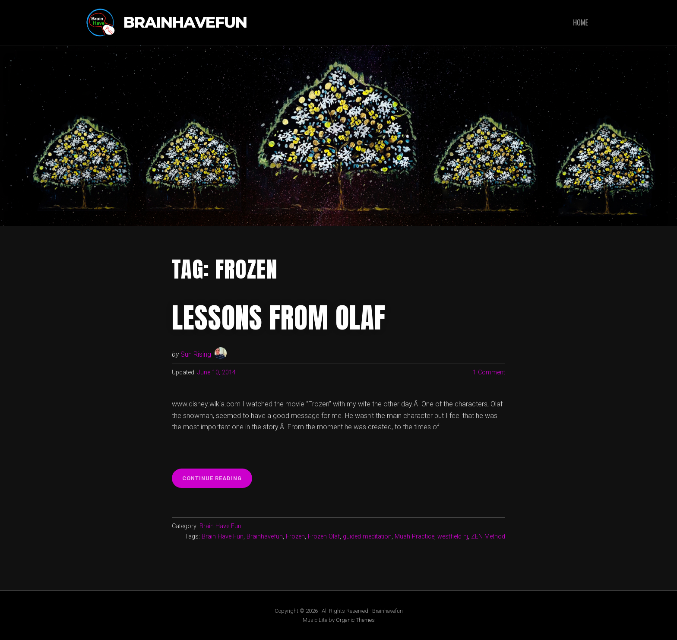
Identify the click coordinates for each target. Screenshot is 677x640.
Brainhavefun (185, 22)
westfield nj (452, 536)
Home (580, 22)
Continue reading (217, 480)
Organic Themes (355, 620)
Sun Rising (195, 354)
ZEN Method (488, 536)
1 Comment (489, 372)
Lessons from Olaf (279, 318)
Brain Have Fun (220, 526)
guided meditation (367, 536)
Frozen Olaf (324, 536)
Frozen (295, 536)
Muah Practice (414, 536)
